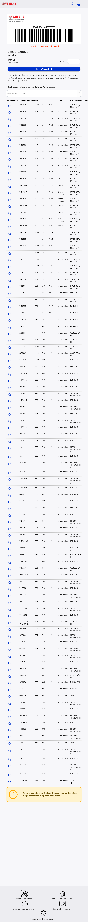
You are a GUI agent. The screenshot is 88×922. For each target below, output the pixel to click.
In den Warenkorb (44, 69)
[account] (73, 4)
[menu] (83, 3)
